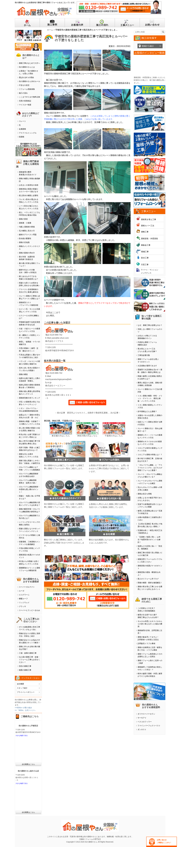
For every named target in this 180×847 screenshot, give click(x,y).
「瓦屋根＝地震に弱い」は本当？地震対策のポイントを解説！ (149, 539)
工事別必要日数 (144, 355)
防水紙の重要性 (25, 238)
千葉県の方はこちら (114, 436)
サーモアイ (142, 718)
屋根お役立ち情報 (145, 494)
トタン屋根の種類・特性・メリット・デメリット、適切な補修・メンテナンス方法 (150, 398)
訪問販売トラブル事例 (146, 643)
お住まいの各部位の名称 (28, 185)
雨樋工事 (145, 252)
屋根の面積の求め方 (27, 253)
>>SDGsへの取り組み (23, 708)
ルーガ (21, 591)
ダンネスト (142, 729)
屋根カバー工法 (147, 226)
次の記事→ (115, 413)
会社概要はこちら (28, 764)
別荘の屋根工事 (25, 666)
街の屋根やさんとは (27, 67)
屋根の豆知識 (24, 242)
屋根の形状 (23, 219)
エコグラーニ (24, 595)
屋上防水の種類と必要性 (28, 195)
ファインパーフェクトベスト (149, 726)
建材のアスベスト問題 (28, 235)
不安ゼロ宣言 (24, 85)
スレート (22, 121)
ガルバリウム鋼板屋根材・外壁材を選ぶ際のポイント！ (29, 489)
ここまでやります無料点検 (29, 97)
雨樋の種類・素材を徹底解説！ (150, 583)
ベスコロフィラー (145, 722)
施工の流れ (23, 93)
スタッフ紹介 (22, 688)
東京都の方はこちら (61, 436)
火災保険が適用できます (147, 366)
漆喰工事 (145, 232)
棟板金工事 (145, 245)
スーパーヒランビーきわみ (29, 610)
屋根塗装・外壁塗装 (149, 238)
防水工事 (145, 258)
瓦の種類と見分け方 (27, 231)
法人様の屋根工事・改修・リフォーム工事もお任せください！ (29, 659)
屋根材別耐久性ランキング (29, 398)
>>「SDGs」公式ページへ (25, 710)
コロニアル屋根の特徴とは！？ (150, 455)
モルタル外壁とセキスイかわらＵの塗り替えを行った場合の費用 (150, 624)
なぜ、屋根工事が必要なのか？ (150, 325)
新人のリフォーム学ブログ (148, 579)
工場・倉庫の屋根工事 (28, 653)
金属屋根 (22, 129)
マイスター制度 (25, 105)
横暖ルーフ (23, 599)
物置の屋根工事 (25, 670)
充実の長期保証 (25, 101)
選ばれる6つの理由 (26, 77)
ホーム (50, 30)
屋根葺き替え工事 (148, 219)
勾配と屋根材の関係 (27, 227)
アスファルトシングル (28, 133)
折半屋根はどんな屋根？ (147, 411)
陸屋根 (21, 137)
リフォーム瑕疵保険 (27, 89)
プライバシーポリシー (25, 692)
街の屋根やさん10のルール (29, 81)
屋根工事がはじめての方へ (29, 63)
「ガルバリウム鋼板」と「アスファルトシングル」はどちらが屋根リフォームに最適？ (150, 467)
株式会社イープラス (54, 341)
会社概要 (20, 684)
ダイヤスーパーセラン (146, 714)
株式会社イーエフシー (55, 386)
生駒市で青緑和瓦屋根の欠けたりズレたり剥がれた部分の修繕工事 (99, 413)
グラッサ (22, 606)
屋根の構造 (23, 374)
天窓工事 (145, 264)
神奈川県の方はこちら (87, 436)
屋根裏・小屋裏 (25, 223)
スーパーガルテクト (27, 587)
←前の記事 (60, 413)
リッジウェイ (24, 602)
